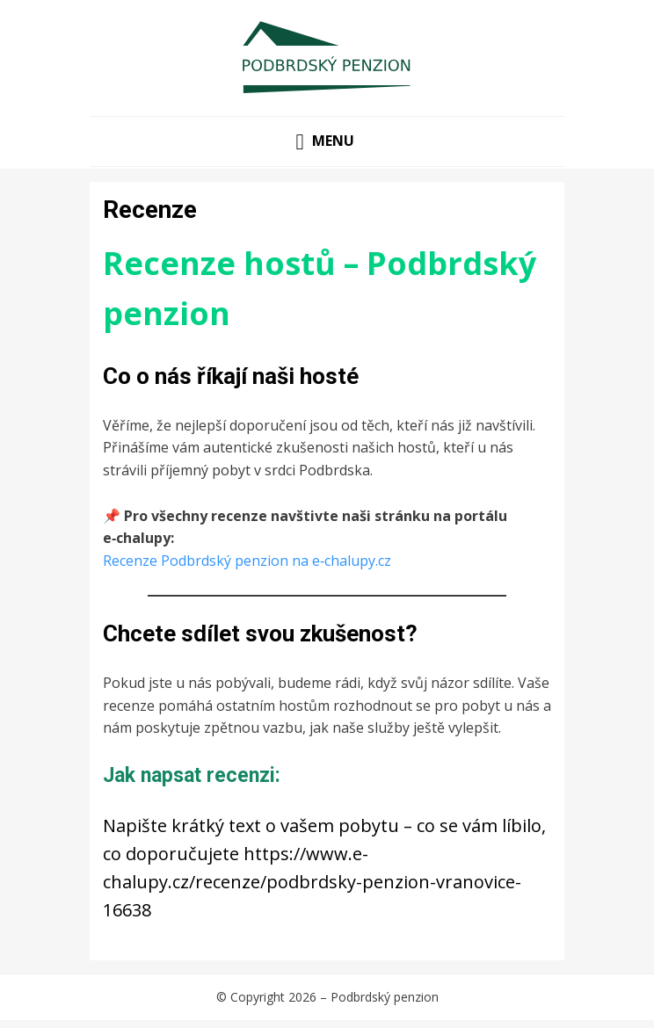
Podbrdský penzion (385, 996)
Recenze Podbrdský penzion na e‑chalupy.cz (247, 560)
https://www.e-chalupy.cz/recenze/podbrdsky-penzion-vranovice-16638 (312, 882)
